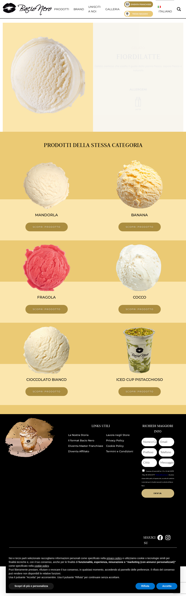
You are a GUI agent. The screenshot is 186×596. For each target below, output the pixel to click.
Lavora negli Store (118, 435)
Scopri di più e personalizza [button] (31, 586)
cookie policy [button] (42, 565)
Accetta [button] (166, 586)
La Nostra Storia (78, 435)
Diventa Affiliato (78, 451)
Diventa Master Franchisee (85, 446)
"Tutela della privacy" (161, 475)
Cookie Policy (115, 446)
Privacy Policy (115, 440)
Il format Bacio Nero (81, 440)
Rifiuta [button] (145, 586)
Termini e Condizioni (119, 451)
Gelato (138, 48)
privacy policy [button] (114, 558)
